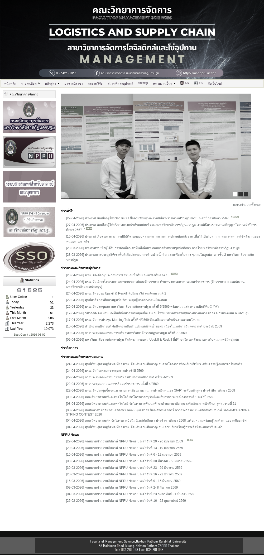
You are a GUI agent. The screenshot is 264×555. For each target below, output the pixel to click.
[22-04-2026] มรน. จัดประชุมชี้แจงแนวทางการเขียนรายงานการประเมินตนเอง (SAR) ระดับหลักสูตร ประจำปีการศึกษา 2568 (150, 390)
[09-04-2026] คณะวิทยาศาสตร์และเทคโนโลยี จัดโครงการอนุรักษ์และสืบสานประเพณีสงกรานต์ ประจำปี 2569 (140, 397)
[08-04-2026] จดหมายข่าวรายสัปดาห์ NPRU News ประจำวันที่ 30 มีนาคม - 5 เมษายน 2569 (129, 461)
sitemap (143, 83)
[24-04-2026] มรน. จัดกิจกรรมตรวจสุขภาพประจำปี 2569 (105, 371)
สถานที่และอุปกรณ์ (120, 83)
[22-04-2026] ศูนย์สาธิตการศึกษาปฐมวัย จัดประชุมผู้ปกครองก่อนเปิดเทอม (116, 300)
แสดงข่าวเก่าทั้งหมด (247, 205)
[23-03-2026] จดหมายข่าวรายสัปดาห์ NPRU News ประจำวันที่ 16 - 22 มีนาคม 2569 (124, 474)
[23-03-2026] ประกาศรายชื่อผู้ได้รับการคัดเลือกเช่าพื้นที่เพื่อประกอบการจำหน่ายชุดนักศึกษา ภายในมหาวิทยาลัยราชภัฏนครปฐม (153, 248)
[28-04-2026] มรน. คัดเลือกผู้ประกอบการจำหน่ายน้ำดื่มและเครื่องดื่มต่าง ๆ (122, 275)
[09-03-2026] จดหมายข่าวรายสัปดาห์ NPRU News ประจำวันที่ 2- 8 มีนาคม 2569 (122, 487)
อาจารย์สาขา (73, 83)
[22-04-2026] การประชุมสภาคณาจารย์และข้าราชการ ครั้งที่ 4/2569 (112, 384)
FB (198, 83)
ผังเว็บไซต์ (215, 83)
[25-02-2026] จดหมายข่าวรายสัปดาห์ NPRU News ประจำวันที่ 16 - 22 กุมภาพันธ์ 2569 (126, 501)
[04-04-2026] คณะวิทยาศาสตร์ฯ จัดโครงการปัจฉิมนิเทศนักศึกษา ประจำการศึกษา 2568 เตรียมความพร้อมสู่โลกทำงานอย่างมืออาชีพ (156, 420)
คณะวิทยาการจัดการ (21, 94)
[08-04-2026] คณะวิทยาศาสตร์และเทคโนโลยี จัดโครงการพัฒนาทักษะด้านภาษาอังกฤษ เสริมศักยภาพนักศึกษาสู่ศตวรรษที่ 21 (151, 404)
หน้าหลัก (10, 83)
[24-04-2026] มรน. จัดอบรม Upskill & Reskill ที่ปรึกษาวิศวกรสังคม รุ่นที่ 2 (116, 293)
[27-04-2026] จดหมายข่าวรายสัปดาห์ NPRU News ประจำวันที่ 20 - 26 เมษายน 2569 (130, 441)
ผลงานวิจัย (95, 83)
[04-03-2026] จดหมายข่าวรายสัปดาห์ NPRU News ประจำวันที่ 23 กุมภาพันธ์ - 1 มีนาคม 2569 (130, 494)
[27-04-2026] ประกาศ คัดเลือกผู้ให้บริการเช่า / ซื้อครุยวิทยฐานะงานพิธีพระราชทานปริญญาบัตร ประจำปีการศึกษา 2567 (152, 218)
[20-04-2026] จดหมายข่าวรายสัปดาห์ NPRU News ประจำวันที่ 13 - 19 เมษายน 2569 (124, 448)
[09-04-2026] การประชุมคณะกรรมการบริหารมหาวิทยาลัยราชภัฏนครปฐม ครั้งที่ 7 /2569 (126, 333)
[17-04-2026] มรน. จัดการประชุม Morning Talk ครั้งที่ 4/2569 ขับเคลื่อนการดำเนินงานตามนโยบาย (133, 320)
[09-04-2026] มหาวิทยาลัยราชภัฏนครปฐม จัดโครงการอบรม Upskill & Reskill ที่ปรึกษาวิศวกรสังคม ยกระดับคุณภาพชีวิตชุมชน (152, 339)
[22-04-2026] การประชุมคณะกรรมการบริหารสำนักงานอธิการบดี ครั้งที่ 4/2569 (119, 377)
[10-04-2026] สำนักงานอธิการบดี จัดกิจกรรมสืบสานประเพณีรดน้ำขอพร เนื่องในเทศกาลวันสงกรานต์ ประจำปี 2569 (144, 326)
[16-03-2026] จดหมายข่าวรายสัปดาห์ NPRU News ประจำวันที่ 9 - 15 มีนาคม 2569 (123, 481)
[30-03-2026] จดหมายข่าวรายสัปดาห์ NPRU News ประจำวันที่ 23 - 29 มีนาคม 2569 (124, 468)
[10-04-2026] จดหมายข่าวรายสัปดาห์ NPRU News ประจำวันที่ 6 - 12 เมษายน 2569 (123, 454)
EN (184, 83)
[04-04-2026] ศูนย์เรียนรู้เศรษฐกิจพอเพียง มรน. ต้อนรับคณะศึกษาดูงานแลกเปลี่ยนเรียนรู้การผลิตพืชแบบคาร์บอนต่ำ (144, 427)
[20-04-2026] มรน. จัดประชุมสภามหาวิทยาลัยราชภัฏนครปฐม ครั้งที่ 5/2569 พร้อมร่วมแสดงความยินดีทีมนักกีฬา (142, 306)
